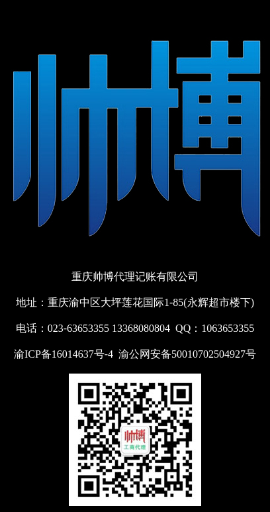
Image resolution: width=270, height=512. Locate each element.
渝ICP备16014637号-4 (63, 354)
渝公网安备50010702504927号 (187, 354)
